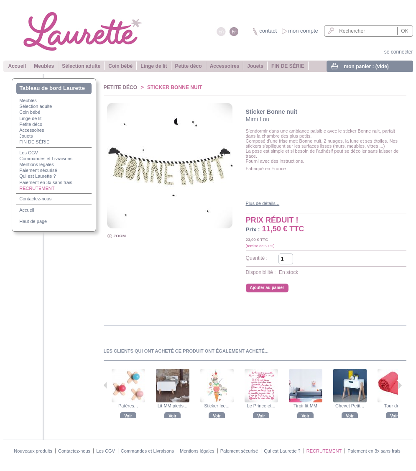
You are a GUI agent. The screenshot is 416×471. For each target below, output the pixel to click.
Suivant (400, 385)
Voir (128, 416)
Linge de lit (153, 66)
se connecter (398, 52)
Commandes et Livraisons (45, 158)
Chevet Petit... (349, 405)
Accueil (17, 66)
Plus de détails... (263, 203)
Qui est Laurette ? (37, 176)
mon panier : (366, 66)
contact (268, 31)
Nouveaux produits (33, 450)
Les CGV (28, 152)
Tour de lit (394, 405)
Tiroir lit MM (305, 405)
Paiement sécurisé (38, 170)
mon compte (303, 31)
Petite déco (188, 66)
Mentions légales (36, 164)
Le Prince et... (261, 405)
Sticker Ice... (217, 405)
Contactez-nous (35, 198)
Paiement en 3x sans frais (45, 182)
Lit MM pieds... (173, 405)
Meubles (44, 66)
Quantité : (257, 258)
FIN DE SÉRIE (287, 66)
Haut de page (33, 221)
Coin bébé (120, 66)
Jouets (255, 66)
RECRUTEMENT (36, 188)
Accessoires (225, 66)
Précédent (105, 385)
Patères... (128, 405)
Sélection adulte (81, 66)
